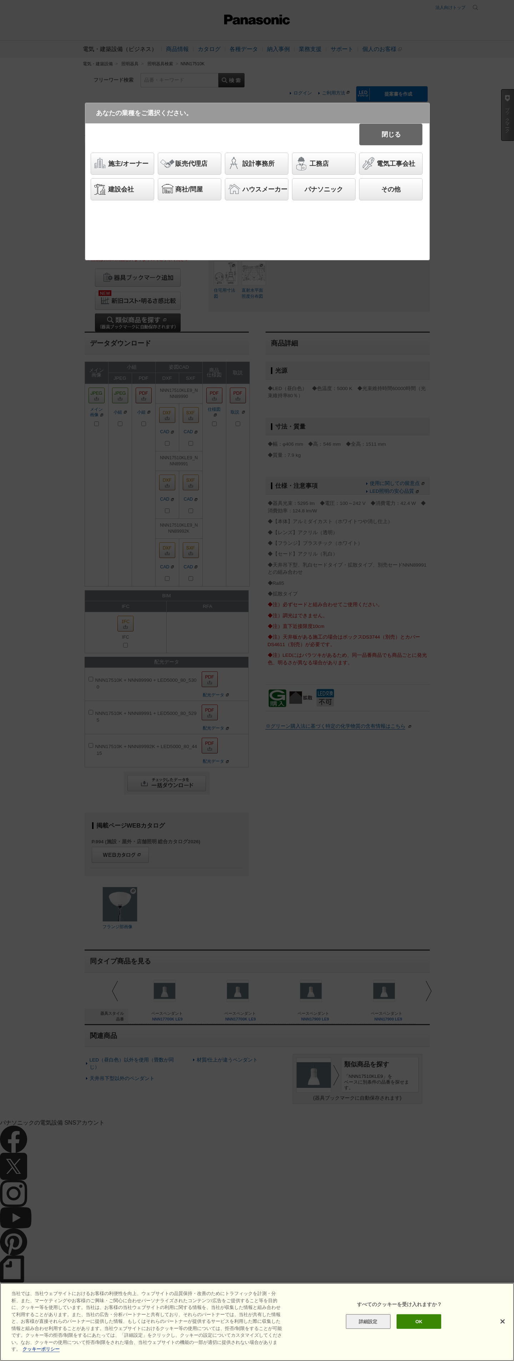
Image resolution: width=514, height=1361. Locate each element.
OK (419, 1321)
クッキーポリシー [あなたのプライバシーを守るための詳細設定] (41, 1349)
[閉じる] (502, 1321)
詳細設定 (368, 1321)
